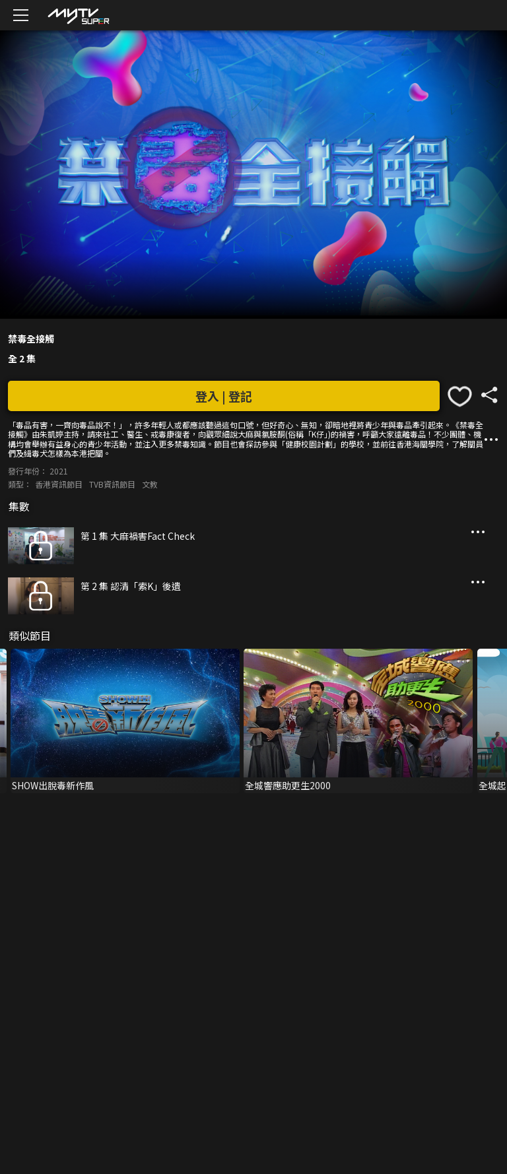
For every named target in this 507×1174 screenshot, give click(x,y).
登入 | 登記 (223, 396)
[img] (78, 15)
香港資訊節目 (59, 484)
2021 (59, 470)
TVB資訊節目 (112, 484)
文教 (150, 484)
